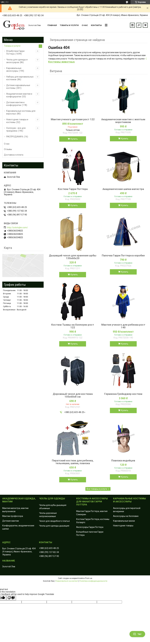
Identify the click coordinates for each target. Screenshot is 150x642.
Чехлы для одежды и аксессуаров (17, 61)
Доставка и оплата (13, 155)
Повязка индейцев (123, 460)
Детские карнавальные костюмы (18, 86)
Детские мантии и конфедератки (15, 103)
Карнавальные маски (124, 521)
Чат (137, 634)
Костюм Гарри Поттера (73, 189)
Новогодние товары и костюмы (17, 120)
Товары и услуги (69, 25)
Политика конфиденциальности (93, 581)
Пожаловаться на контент (66, 581)
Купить (74, 139)
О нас (85, 25)
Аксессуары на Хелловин (126, 516)
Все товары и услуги (97, 489)
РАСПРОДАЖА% (14, 136)
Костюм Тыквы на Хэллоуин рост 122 (72, 326)
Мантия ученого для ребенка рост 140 (123, 326)
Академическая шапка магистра (123, 189)
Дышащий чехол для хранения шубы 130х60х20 (72, 257)
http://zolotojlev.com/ (17, 227)
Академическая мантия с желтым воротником (123, 120)
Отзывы (8, 149)
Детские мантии (10, 521)
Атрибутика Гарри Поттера (15, 52)
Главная (52, 25)
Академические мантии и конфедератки (19, 95)
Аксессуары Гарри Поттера (89, 527)
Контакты (96, 25)
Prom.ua (88, 578)
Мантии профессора (12, 516)
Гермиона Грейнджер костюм (123, 394)
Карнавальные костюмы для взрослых (20, 112)
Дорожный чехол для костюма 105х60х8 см (73, 395)
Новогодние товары (123, 525)
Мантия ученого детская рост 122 (73, 119)
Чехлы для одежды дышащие (54, 526)
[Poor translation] (11, 597)
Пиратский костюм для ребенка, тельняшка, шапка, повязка (72, 462)
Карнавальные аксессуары (13, 69)
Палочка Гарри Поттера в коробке (123, 255)
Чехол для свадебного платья (54, 521)
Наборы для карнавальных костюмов (20, 78)
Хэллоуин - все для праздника (16, 129)
